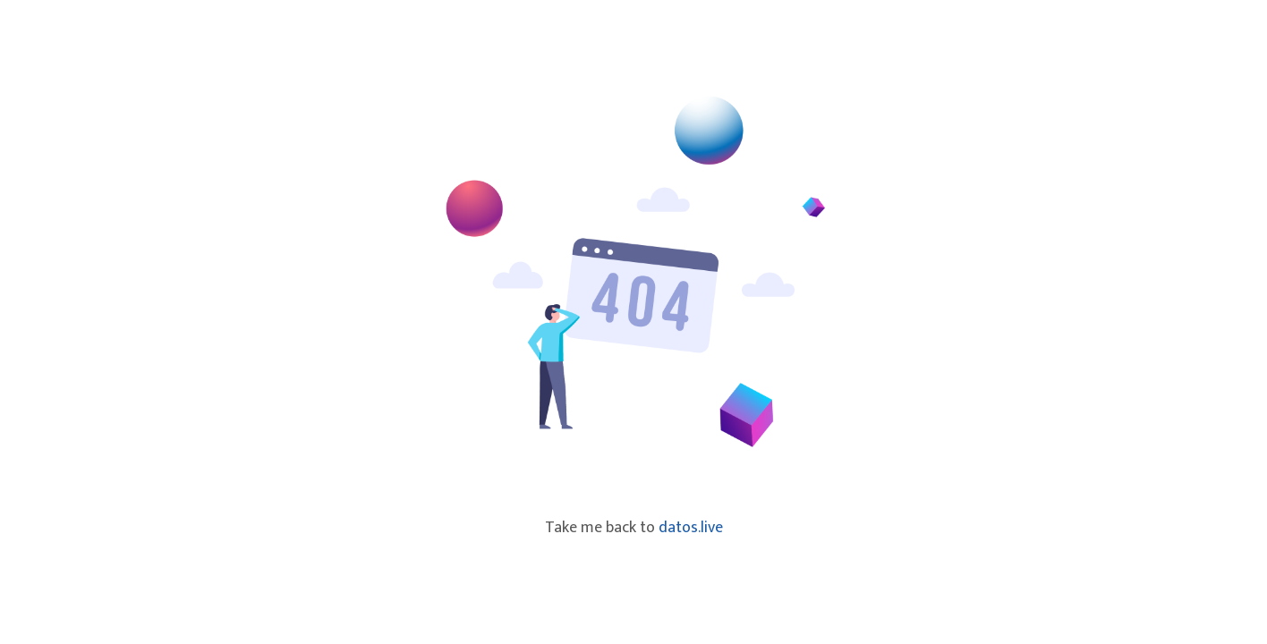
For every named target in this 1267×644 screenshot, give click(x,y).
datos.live (691, 527)
